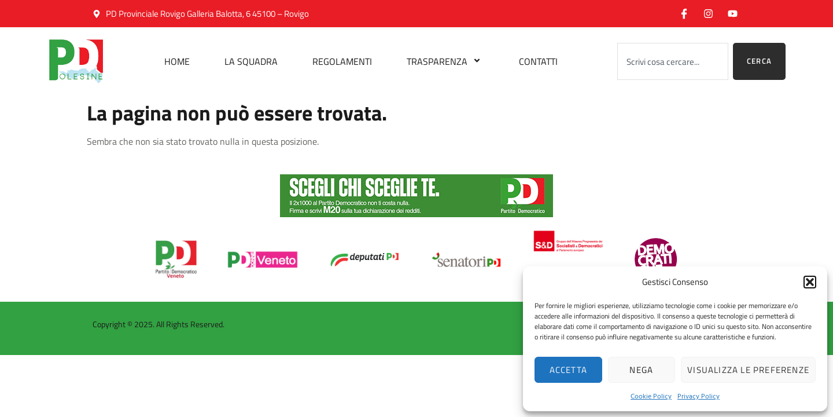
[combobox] (672, 61)
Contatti (538, 61)
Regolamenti (342, 61)
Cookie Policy (651, 395)
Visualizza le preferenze (748, 369)
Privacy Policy (698, 395)
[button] (810, 282)
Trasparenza (445, 61)
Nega (641, 369)
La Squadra (251, 61)
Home (177, 61)
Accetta (568, 369)
